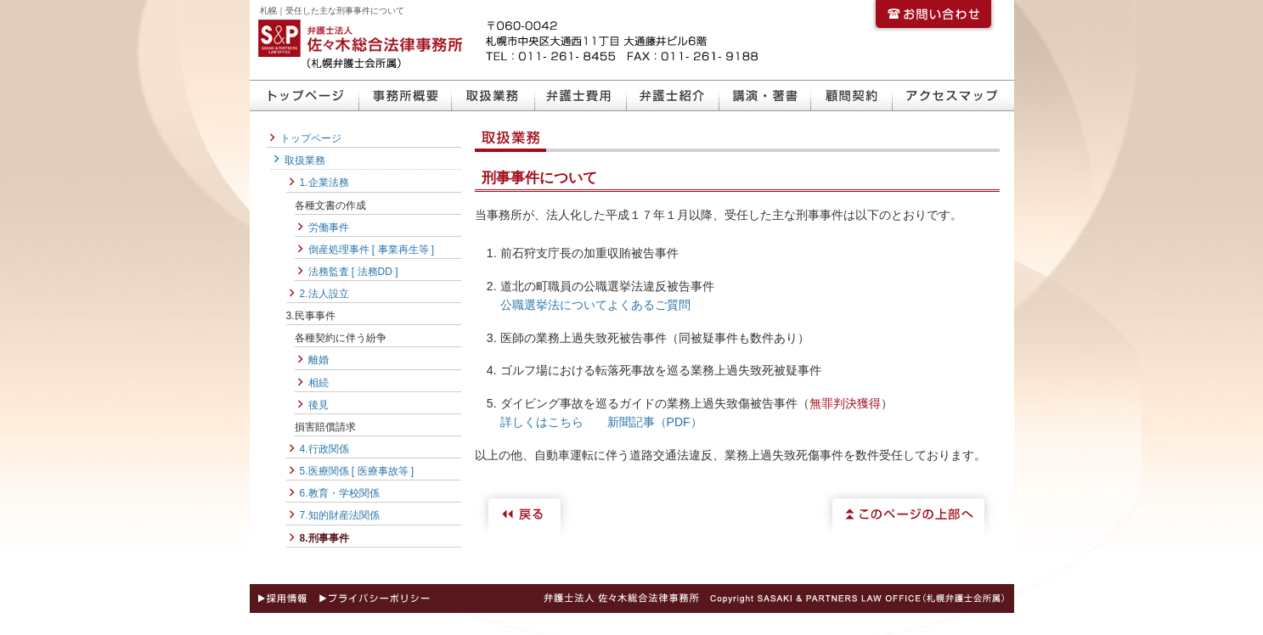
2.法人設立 (324, 294)
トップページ (304, 95)
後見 (318, 405)
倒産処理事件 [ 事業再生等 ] (371, 250)
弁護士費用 (581, 95)
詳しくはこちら (542, 422)
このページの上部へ (909, 511)
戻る (526, 511)
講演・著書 (765, 95)
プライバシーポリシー (375, 598)
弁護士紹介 (673, 95)
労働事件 (328, 227)
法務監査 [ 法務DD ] (353, 272)
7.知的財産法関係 (340, 515)
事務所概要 (405, 95)
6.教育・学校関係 (340, 493)
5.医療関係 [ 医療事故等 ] (357, 471)
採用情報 (280, 598)
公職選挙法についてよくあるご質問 (595, 305)
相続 (318, 383)
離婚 (318, 360)
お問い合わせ (933, 17)
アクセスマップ (953, 95)
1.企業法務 (324, 182)
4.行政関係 (324, 449)
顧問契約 (852, 95)
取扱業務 (493, 95)
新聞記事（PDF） (654, 422)
